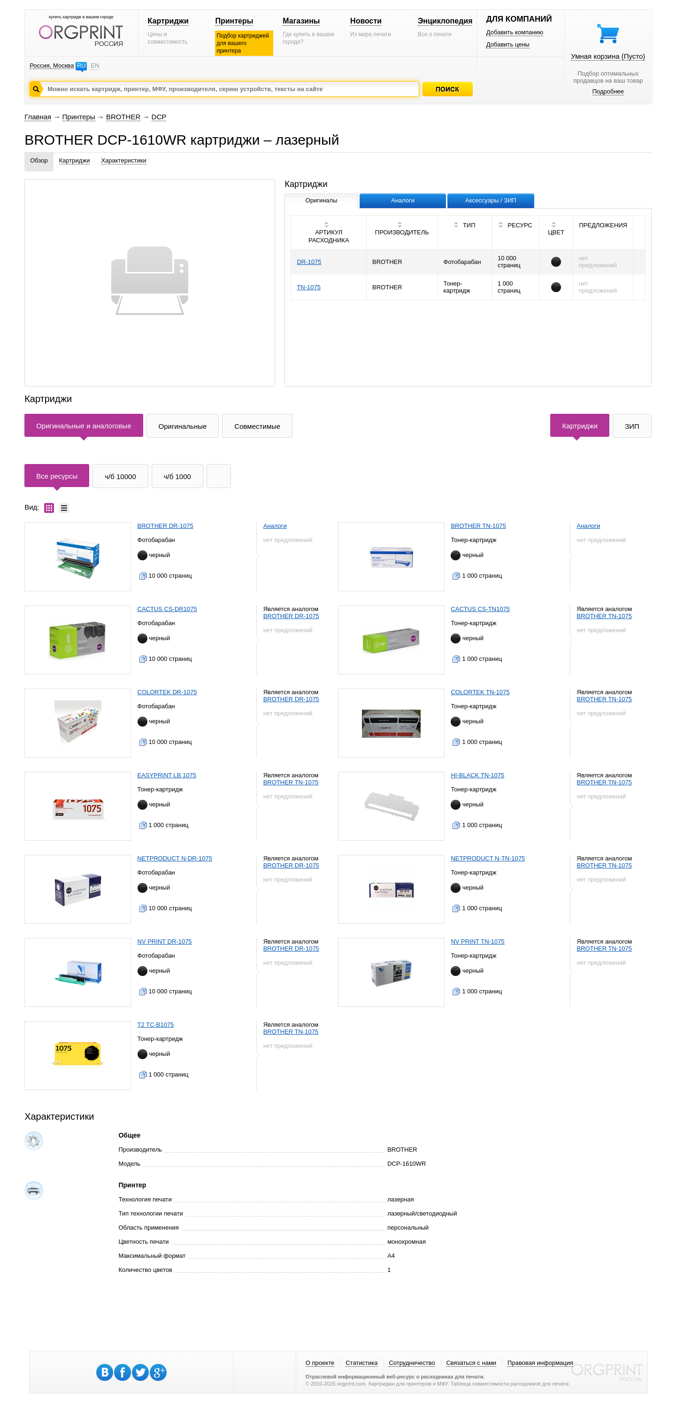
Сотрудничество (412, 1362)
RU (81, 65)
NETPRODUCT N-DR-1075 (175, 858)
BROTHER (123, 117)
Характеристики (123, 160)
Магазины (301, 21)
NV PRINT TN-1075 (477, 941)
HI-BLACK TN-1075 (477, 775)
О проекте (320, 1362)
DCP (159, 117)
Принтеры (234, 21)
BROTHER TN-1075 (478, 525)
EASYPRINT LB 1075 (167, 775)
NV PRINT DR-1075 (165, 941)
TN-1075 (309, 287)
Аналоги (275, 525)
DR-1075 (309, 261)
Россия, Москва (52, 65)
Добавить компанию (515, 32)
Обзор (39, 160)
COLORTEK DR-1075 (167, 692)
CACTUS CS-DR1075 (167, 608)
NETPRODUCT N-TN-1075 (488, 858)
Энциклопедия (445, 21)
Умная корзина (608, 56)
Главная (37, 117)
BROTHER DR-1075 (165, 525)
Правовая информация (540, 1362)
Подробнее (608, 91)
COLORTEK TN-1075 (480, 692)
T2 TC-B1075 (156, 1024)
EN (95, 65)
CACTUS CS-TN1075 (480, 608)
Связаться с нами (471, 1362)
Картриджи (168, 21)
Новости (366, 21)
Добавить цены (508, 44)
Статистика (361, 1362)
